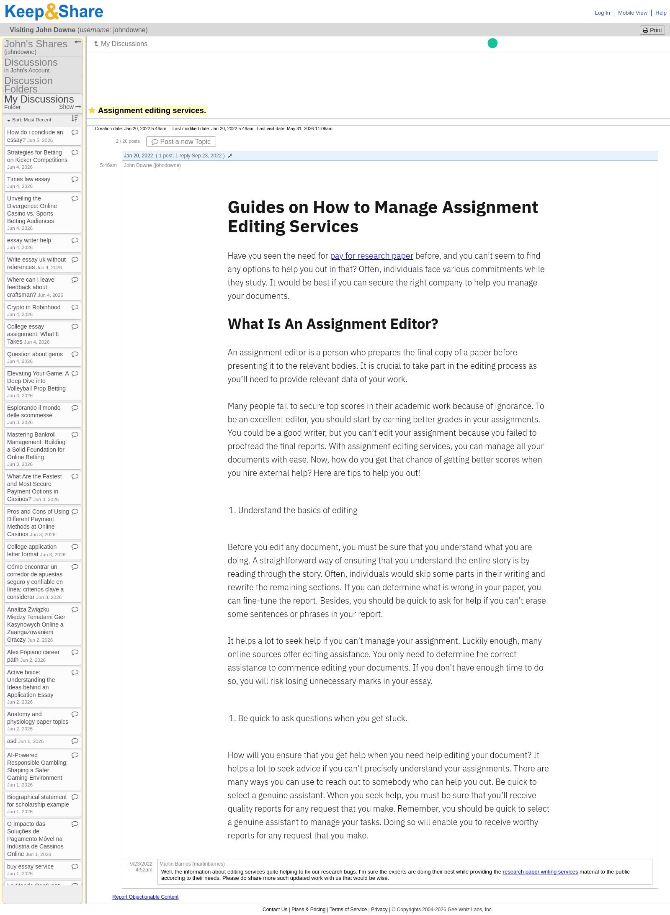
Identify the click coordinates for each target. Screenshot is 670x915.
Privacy (379, 909)
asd (25, 741)
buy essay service (30, 869)
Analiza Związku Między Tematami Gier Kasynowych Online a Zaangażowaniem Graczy (36, 624)
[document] (391, 510)
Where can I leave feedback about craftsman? (35, 287)
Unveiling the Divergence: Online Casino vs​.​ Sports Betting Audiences (32, 213)
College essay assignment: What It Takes (33, 334)
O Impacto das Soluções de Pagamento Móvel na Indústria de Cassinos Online (35, 838)
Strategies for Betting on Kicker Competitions (37, 159)
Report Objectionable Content (145, 897)
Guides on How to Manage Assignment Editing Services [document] (385, 216)
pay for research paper (371, 255)
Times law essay (28, 182)
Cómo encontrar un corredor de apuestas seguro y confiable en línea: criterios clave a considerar (35, 581)
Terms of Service (348, 909)
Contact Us (275, 909)
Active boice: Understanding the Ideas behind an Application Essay (31, 686)
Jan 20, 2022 (178, 156)
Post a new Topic (181, 141)
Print (652, 30)
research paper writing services (540, 872)
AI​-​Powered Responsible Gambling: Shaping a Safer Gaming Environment (37, 769)
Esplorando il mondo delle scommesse (34, 414)
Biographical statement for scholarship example (38, 804)
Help (661, 13)
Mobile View (632, 13)
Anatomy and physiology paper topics (37, 721)
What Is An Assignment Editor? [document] (333, 324)
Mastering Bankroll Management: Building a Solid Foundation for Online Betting (36, 449)
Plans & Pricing (308, 909)
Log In (602, 13)
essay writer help (29, 243)
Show (70, 106)
